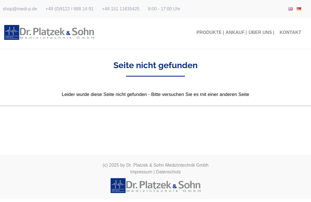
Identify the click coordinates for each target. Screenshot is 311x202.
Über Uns (260, 32)
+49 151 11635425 (121, 8)
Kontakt (290, 32)
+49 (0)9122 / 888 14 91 (69, 8)
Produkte (209, 32)
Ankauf (235, 32)
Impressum (141, 171)
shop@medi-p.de (20, 8)
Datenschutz (168, 171)
